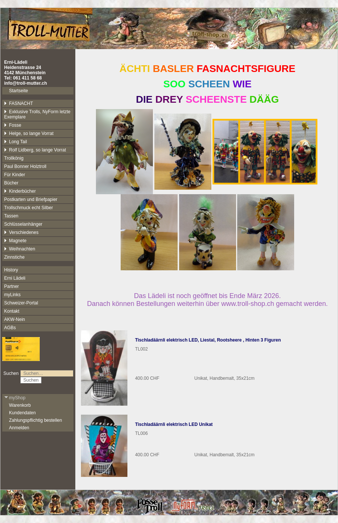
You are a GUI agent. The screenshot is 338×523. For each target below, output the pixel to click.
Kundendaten (22, 412)
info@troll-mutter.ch (25, 83)
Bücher (11, 183)
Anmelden (19, 427)
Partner (11, 286)
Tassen (11, 216)
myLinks (12, 294)
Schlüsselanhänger (23, 224)
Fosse (12, 125)
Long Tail (15, 141)
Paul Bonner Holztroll (25, 166)
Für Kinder (14, 174)
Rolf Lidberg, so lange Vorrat (35, 150)
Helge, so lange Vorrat (29, 133)
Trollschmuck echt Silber (28, 207)
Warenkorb (20, 405)
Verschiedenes (21, 232)
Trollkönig (14, 158)
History (11, 270)
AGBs (10, 327)
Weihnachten (19, 249)
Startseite (18, 90)
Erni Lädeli (14, 278)
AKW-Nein (14, 319)
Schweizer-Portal (21, 303)
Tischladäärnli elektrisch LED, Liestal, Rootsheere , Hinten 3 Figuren (208, 340)
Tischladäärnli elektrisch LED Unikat (173, 424)
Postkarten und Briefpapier (30, 199)
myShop (14, 397)
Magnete (15, 240)
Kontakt (11, 311)
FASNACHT (18, 103)
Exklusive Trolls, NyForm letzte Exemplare (37, 114)
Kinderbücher (20, 191)
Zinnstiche (14, 257)
